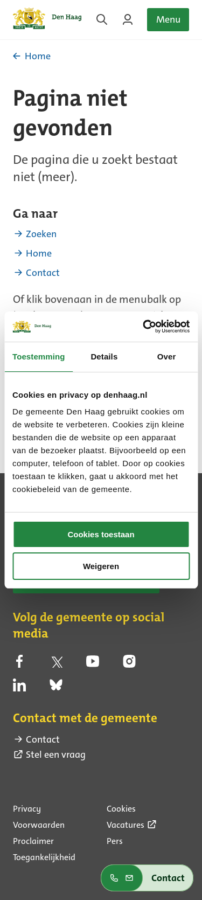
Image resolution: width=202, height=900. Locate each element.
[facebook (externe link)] (19, 663)
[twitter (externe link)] (56, 663)
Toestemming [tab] (38, 356)
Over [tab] (166, 356)
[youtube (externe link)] (92, 663)
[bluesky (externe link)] (56, 688)
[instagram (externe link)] (129, 663)
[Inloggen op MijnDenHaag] (127, 19)
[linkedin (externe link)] (19, 688)
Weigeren (101, 566)
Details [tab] (103, 356)
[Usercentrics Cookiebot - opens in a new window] (144, 327)
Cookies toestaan (100, 534)
